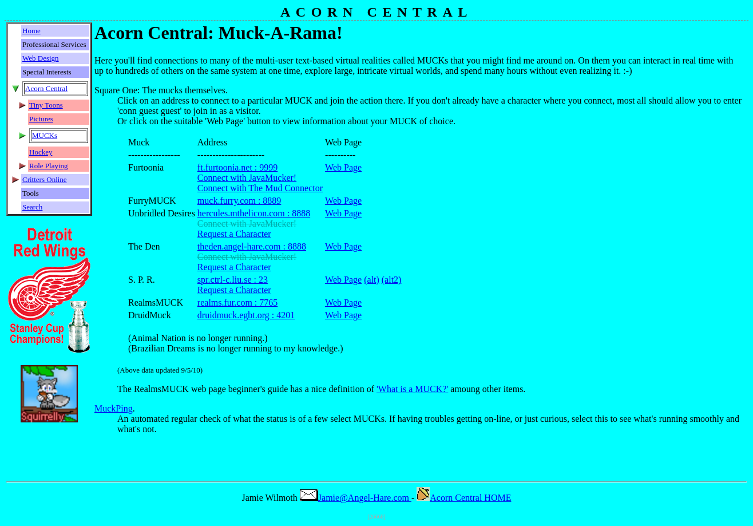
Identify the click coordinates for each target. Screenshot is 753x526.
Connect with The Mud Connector (260, 188)
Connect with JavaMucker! (246, 178)
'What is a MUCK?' (412, 389)
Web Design (40, 58)
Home (31, 30)
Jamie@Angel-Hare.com (355, 498)
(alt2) (392, 279)
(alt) (371, 279)
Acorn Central (46, 88)
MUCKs (44, 135)
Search (32, 207)
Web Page (343, 167)
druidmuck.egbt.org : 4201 (246, 315)
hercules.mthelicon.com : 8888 (253, 213)
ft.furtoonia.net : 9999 (237, 167)
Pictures (41, 118)
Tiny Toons (46, 105)
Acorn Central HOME (464, 498)
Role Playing (48, 165)
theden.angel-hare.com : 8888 (251, 246)
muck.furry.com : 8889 (239, 200)
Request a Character (234, 234)
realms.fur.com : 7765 (237, 302)
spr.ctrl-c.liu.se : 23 (232, 279)
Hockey (40, 152)
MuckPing (113, 408)
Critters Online (44, 179)
